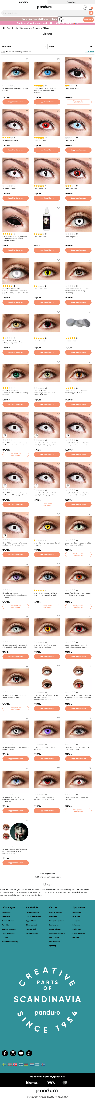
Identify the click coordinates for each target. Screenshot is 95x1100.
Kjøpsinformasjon (78, 933)
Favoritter (5, 925)
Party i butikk (54, 937)
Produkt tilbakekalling (10, 941)
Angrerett (76, 921)
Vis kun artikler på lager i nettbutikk (18, 52)
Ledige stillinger (55, 929)
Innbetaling (76, 912)
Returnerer (76, 925)
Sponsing (52, 946)
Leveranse (76, 917)
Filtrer (51, 46)
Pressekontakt (54, 941)
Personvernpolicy (8, 933)
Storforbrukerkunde (9, 929)
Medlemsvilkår (31, 929)
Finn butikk (6, 917)
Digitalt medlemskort (33, 917)
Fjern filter (89, 52)
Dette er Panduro (55, 912)
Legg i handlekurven (15, 102)
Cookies (5, 937)
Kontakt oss (6, 912)
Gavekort (76, 937)
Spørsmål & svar (8, 921)
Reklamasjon (77, 929)
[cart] (90, 7)
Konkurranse (54, 925)
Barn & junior (12, 28)
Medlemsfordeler (32, 933)
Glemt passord (31, 925)
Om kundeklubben (32, 912)
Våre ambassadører (56, 921)
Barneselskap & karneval (31, 28)
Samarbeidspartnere (57, 933)
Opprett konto (31, 921)
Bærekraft (53, 917)
